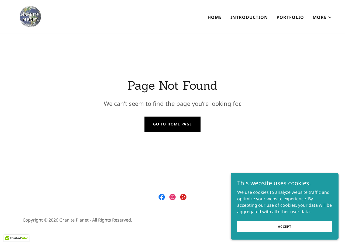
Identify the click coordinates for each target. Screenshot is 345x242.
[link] (42, 16)
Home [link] (215, 17)
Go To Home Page (172, 124)
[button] (322, 17)
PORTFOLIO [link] (290, 17)
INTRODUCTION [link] (249, 17)
